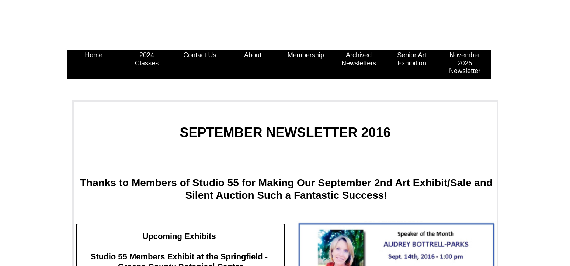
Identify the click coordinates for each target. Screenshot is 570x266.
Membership (306, 55)
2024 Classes (147, 59)
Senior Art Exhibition (411, 59)
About (252, 55)
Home (93, 55)
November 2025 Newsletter (464, 63)
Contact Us (199, 55)
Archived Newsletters (358, 59)
